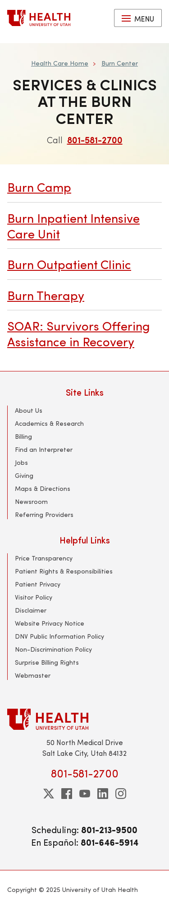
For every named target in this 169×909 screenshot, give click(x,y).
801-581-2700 (95, 139)
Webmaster (32, 675)
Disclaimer (30, 610)
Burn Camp (39, 186)
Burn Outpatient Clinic (69, 264)
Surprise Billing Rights (47, 662)
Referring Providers (44, 514)
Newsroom (31, 501)
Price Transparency (44, 558)
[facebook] (66, 793)
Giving (24, 475)
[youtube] (84, 793)
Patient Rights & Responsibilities (64, 571)
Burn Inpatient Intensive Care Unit (73, 226)
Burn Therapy (45, 295)
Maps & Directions (42, 488)
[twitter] (48, 793)
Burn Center (119, 63)
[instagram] (120, 793)
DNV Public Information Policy (59, 636)
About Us (28, 410)
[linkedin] (102, 793)
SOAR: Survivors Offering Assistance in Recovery (78, 333)
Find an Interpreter (44, 449)
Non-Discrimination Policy (53, 649)
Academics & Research (49, 423)
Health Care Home (59, 63)
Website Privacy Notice (49, 623)
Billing (23, 436)
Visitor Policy (33, 597)
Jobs (21, 462)
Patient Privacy (37, 584)
